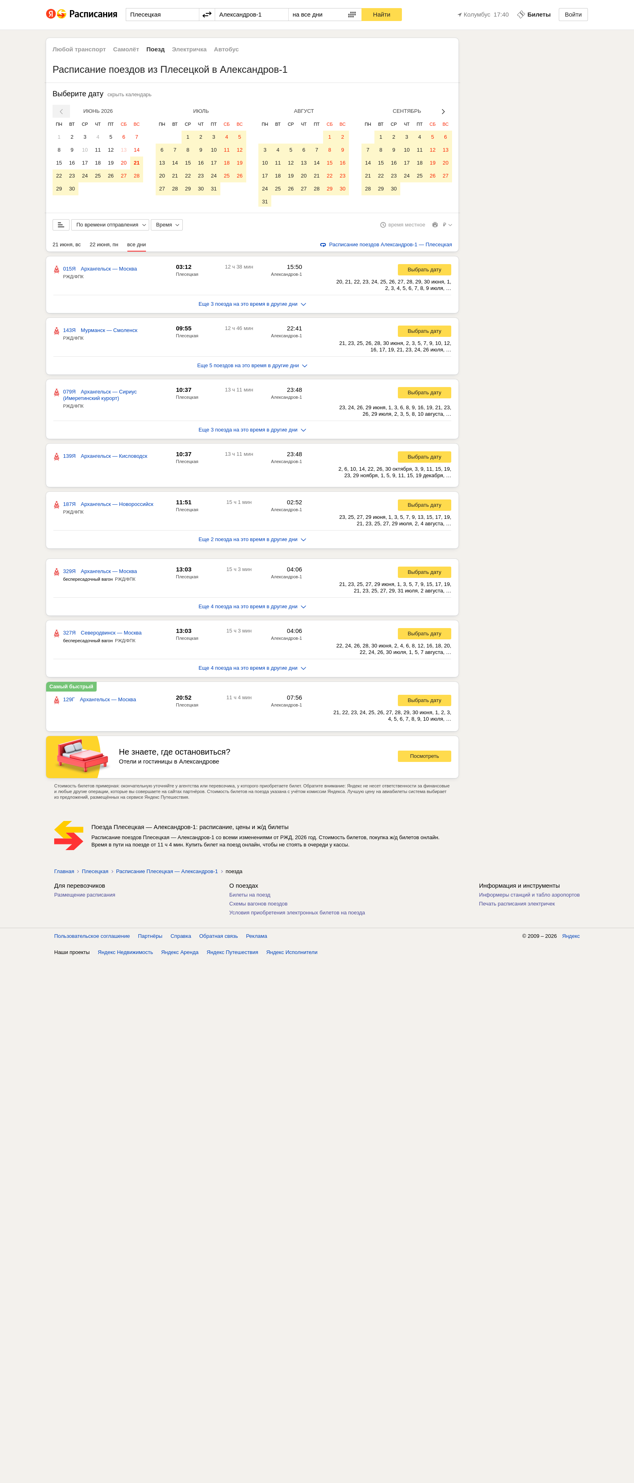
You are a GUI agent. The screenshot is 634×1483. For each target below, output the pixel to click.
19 (111, 163)
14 (136, 150)
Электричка (189, 49)
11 (98, 150)
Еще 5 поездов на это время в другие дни (252, 367)
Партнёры (150, 938)
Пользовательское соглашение (92, 938)
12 (111, 150)
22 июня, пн (104, 246)
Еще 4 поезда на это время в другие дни (252, 608)
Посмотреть (424, 758)
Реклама (256, 938)
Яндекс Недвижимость (125, 954)
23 (72, 176)
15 (59, 163)
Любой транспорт (79, 49)
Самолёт (126, 49)
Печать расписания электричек (517, 905)
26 (111, 176)
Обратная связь (218, 938)
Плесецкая (187, 275)
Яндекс (571, 938)
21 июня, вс (67, 246)
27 (124, 176)
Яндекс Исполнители (292, 954)
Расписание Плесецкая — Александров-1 (167, 873)
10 (85, 150)
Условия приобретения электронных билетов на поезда (297, 914)
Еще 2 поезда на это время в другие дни (252, 541)
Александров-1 (286, 275)
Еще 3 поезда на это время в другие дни (252, 306)
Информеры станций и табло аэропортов (529, 896)
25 (98, 176)
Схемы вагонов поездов (258, 905)
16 (72, 163)
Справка (181, 938)
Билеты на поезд (250, 896)
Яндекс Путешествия (232, 954)
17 (85, 163)
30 (72, 189)
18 (98, 163)
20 (124, 163)
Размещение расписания (84, 896)
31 (213, 189)
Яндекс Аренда (180, 954)
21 (136, 163)
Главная (64, 873)
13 (124, 150)
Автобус (226, 49)
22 (59, 176)
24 (85, 176)
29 (59, 189)
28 (136, 176)
